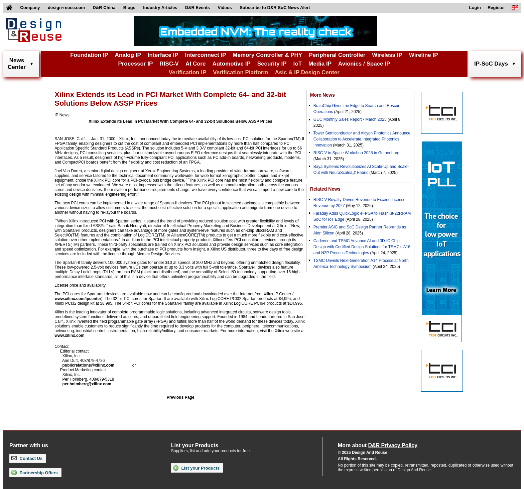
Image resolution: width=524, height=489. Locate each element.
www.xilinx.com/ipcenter (77, 298)
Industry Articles (160, 7)
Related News (325, 189)
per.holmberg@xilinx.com (86, 384)
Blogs (129, 7)
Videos (225, 7)
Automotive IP (231, 64)
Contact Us (26, 458)
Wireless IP (387, 55)
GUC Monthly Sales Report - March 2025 (350, 119)
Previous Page (180, 397)
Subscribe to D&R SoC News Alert (275, 7)
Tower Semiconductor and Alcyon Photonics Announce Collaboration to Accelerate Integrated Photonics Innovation (361, 139)
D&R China (104, 7)
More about (377, 445)
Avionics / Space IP (364, 64)
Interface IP (163, 55)
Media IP (320, 64)
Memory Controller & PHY (267, 55)
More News (322, 95)
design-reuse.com (66, 7)
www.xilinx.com (69, 335)
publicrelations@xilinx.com (88, 365)
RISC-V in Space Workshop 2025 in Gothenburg (356, 153)
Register (496, 7)
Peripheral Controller (337, 55)
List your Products (196, 468)
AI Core (195, 64)
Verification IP (187, 72)
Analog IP (128, 55)
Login (475, 7)
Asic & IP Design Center (307, 72)
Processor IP (135, 64)
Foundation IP (89, 55)
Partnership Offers (34, 472)
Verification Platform (240, 72)
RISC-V (169, 64)
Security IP (272, 64)
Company (30, 7)
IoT (297, 64)
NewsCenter (17, 63)
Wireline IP (423, 55)
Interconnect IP (205, 55)
